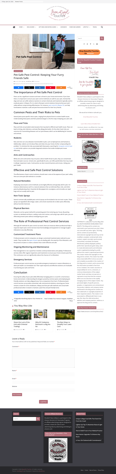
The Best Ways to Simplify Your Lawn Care (64, 324)
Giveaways (63, 27)
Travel (95, 27)
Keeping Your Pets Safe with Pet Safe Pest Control (26, 83)
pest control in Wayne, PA (56, 105)
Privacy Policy (101, 470)
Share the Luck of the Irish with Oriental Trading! (22, 324)
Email (14, 378)
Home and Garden (74, 27)
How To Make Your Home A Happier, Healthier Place (59, 300)
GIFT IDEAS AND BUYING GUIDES (47, 27)
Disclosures (30, 27)
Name (14, 370)
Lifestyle (85, 27)
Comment (15, 346)
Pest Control (40, 83)
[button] (23, 27)
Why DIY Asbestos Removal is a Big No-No (43, 324)
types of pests (33, 240)
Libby (24, 81)
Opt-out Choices (93, 470)
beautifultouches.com (90, 213)
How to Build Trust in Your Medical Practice (90, 195)
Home (21, 27)
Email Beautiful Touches (90, 117)
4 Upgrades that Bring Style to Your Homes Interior (27, 300)
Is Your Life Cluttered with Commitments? (89, 203)
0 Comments (35, 81)
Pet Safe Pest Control (48, 83)
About (82, 470)
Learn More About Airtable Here (90, 124)
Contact (86, 470)
